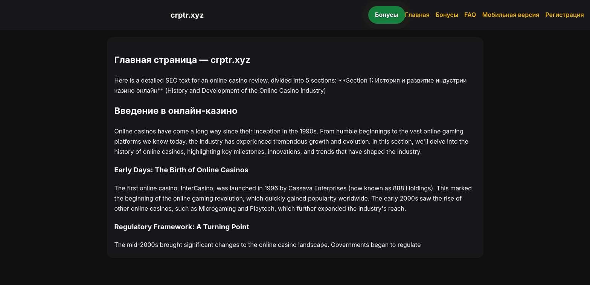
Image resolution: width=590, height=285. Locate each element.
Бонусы (386, 14)
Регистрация (564, 14)
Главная (417, 14)
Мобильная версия (511, 14)
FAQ (470, 14)
